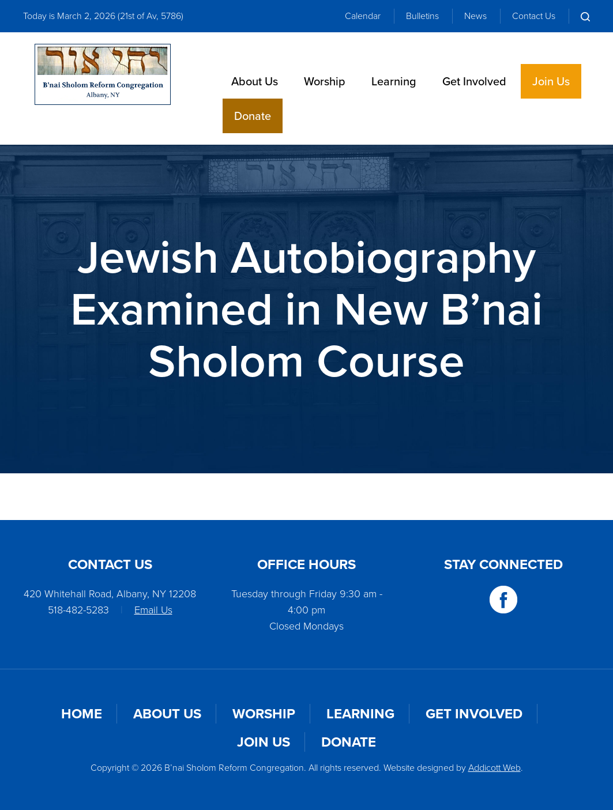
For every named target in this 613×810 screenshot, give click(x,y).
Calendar (363, 15)
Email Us (153, 609)
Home (81, 713)
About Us (254, 81)
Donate (252, 116)
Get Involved (474, 81)
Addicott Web (494, 767)
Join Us (551, 81)
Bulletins (422, 15)
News (475, 15)
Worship (324, 81)
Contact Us (533, 15)
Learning (393, 81)
